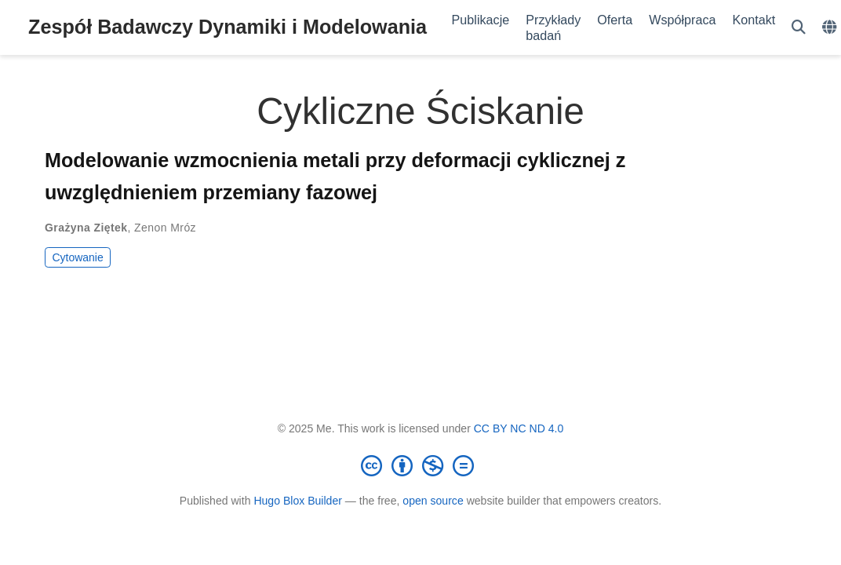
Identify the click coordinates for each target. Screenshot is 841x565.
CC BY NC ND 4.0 (519, 428)
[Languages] (831, 28)
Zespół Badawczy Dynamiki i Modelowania (227, 27)
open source (432, 500)
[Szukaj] (799, 28)
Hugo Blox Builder (297, 500)
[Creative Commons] (420, 465)
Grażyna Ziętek (86, 227)
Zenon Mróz (165, 227)
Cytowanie (77, 257)
